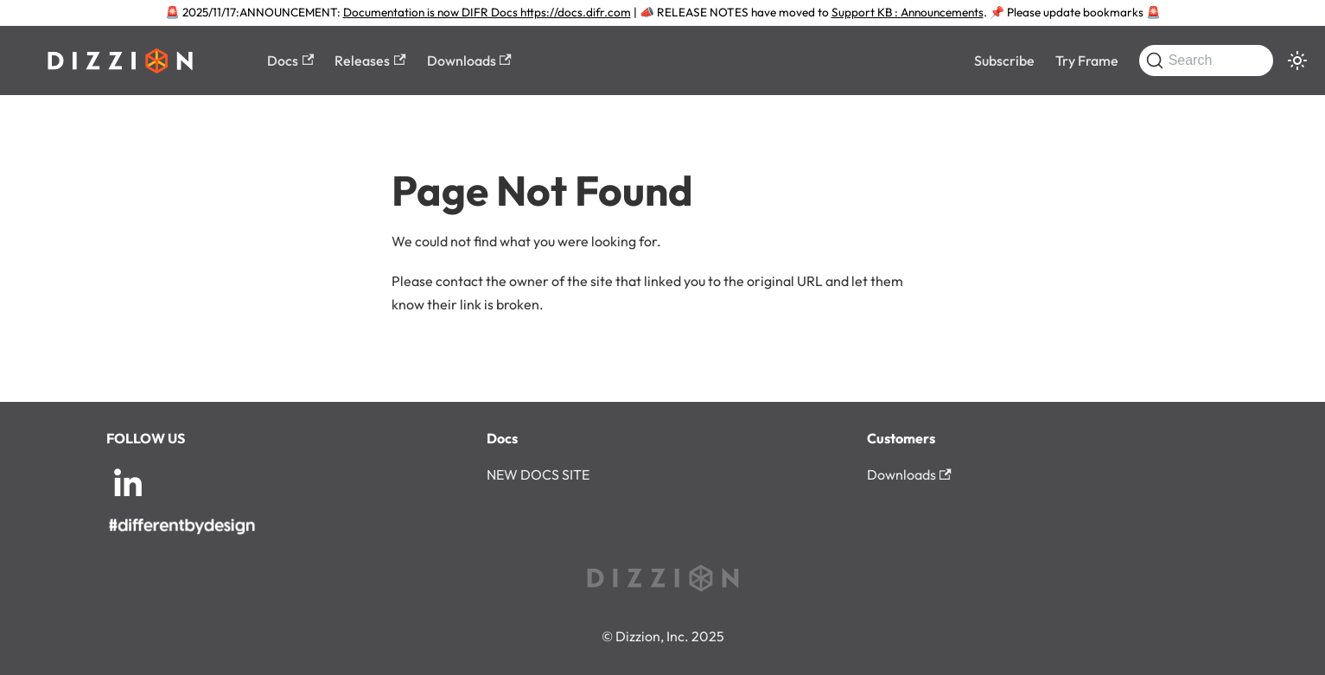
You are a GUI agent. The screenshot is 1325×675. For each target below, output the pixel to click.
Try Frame (1086, 60)
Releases (369, 60)
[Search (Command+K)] (1206, 60)
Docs (290, 60)
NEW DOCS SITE (538, 474)
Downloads (469, 60)
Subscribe (1004, 60)
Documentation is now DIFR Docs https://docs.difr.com (487, 12)
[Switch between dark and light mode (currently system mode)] (1297, 60)
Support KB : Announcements (907, 12)
